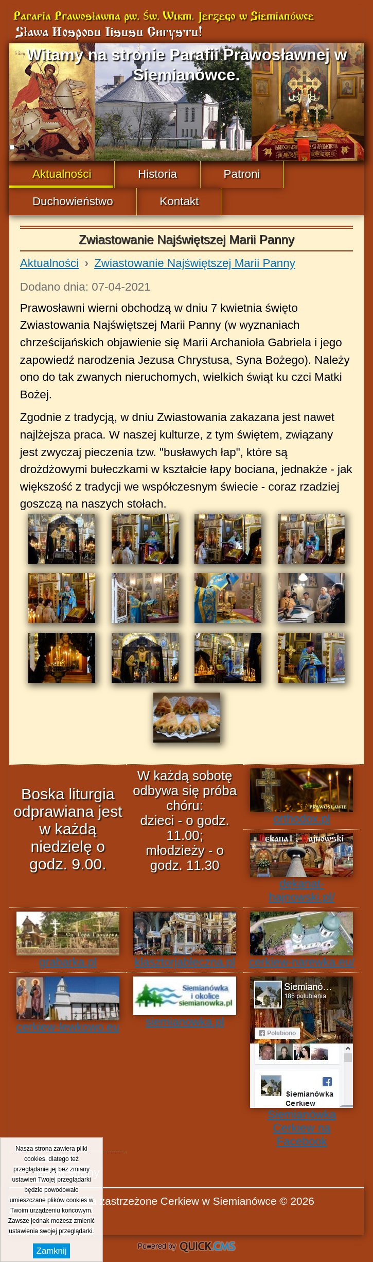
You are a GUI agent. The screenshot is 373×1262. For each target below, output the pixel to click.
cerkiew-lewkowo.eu (67, 1005)
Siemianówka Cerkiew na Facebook (301, 1062)
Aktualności (49, 263)
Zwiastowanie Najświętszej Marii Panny (194, 263)
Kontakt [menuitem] (179, 201)
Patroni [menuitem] (242, 173)
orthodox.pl (301, 796)
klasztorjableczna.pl (184, 940)
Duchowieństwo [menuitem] (72, 201)
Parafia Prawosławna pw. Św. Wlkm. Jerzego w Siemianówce (163, 17)
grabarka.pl (67, 940)
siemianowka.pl (184, 1002)
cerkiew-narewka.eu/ (301, 940)
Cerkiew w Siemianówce (219, 1201)
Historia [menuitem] (157, 173)
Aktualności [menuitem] (62, 173)
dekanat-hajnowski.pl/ (301, 868)
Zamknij (52, 1251)
